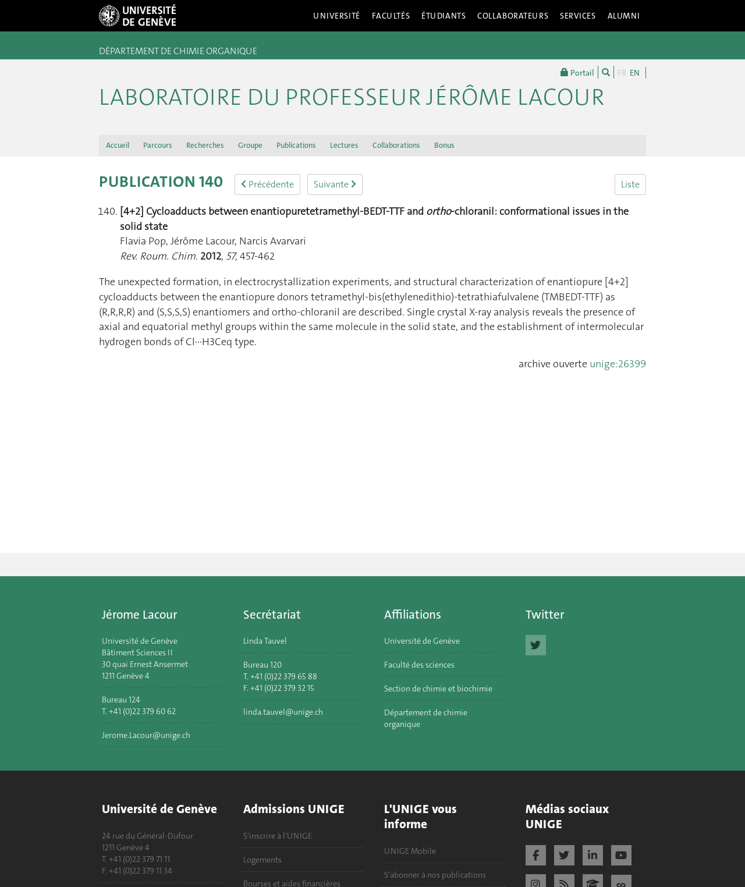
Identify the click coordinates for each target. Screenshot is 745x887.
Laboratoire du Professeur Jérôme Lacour (351, 97)
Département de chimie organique (425, 718)
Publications (296, 145)
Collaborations (396, 145)
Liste (630, 184)
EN (635, 73)
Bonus (444, 145)
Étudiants (443, 15)
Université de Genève (422, 641)
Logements (262, 859)
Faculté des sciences (419, 664)
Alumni (624, 15)
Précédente (267, 184)
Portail (577, 72)
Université (336, 15)
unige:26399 (618, 364)
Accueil (117, 145)
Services (578, 15)
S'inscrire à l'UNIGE (277, 836)
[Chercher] (605, 72)
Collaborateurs (512, 15)
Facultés (391, 15)
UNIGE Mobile (410, 851)
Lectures (344, 145)
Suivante (335, 184)
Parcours (157, 145)
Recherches (205, 145)
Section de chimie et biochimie (438, 688)
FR (622, 73)
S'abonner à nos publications (435, 875)
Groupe (250, 145)
